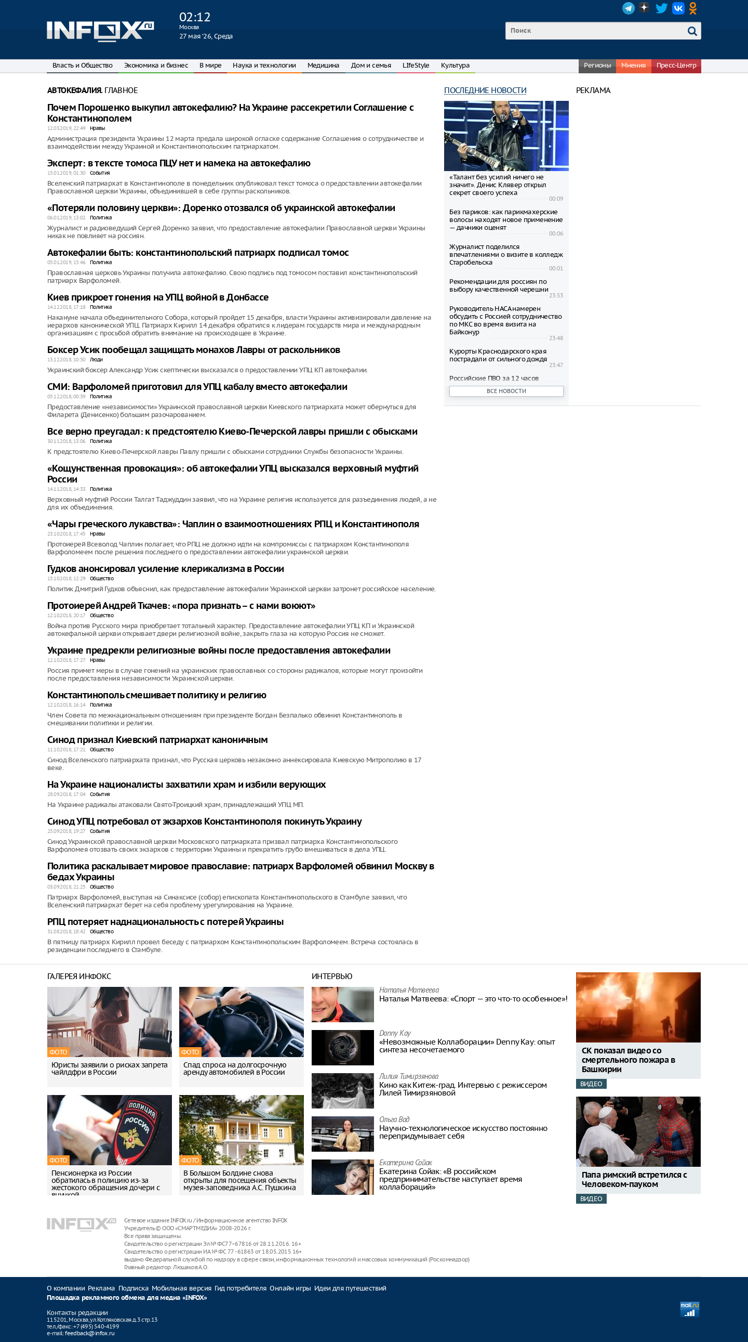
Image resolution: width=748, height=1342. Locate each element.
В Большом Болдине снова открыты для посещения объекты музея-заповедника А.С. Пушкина (240, 1180)
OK (695, 8)
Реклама (101, 1288)
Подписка (133, 1288)
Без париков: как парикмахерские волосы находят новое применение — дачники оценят (506, 219)
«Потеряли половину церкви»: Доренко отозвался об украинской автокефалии (221, 208)
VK (678, 8)
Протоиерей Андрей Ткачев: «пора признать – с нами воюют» (181, 606)
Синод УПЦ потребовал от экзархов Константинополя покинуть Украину (204, 821)
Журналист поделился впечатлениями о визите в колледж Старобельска (506, 254)
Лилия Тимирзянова (408, 1077)
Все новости (506, 391)
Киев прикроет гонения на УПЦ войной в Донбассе (158, 297)
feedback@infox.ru (89, 1333)
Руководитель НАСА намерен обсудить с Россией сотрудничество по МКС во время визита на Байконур (505, 320)
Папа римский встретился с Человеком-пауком (634, 1180)
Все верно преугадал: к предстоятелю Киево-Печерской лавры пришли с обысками (232, 431)
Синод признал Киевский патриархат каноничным (157, 740)
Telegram (628, 8)
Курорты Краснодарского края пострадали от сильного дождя (498, 355)
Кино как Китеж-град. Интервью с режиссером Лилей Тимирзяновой (463, 1089)
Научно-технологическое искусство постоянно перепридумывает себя (463, 1132)
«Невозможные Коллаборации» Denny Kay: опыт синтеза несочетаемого (467, 1045)
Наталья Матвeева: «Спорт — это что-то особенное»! (473, 999)
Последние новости (485, 90)
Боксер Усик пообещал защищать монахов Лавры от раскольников (193, 350)
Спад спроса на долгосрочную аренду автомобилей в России (235, 1068)
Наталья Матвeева (408, 991)
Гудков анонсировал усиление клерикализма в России (165, 569)
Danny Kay (395, 1034)
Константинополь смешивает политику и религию (156, 695)
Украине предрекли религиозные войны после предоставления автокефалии (218, 650)
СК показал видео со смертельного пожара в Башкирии (628, 1060)
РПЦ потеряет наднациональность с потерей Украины (165, 922)
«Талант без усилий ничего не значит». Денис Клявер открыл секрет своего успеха (497, 185)
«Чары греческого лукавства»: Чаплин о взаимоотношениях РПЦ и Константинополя (233, 524)
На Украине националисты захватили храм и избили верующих (186, 784)
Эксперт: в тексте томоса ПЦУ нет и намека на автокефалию (178, 163)
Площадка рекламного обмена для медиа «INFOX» (127, 1298)
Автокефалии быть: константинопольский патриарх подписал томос (198, 252)
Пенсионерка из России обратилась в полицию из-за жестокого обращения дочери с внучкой (105, 1184)
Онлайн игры (290, 1288)
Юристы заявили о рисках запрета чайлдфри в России (109, 1068)
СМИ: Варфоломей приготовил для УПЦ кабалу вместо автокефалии (197, 387)
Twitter (662, 8)
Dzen (645, 8)
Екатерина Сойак (405, 1163)
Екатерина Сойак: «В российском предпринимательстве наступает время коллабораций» (451, 1179)
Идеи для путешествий (350, 1288)
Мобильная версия (181, 1288)
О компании (66, 1288)
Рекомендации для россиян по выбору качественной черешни (498, 285)
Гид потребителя (240, 1288)
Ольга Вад (394, 1120)
